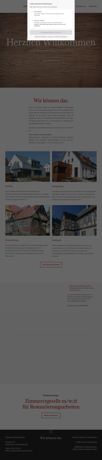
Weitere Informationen (61, 36)
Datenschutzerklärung (41, 36)
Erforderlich (50, 13)
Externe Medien (50, 23)
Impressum (51, 36)
